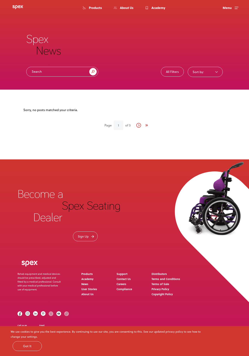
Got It (27, 346)
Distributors (159, 274)
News (84, 284)
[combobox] (205, 72)
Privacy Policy (160, 289)
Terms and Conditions (166, 279)
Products (87, 274)
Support (122, 274)
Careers (121, 284)
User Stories (89, 289)
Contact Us (124, 279)
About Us (87, 294)
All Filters (172, 72)
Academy (87, 279)
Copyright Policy (162, 294)
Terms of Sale (160, 284)
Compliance (124, 289)
